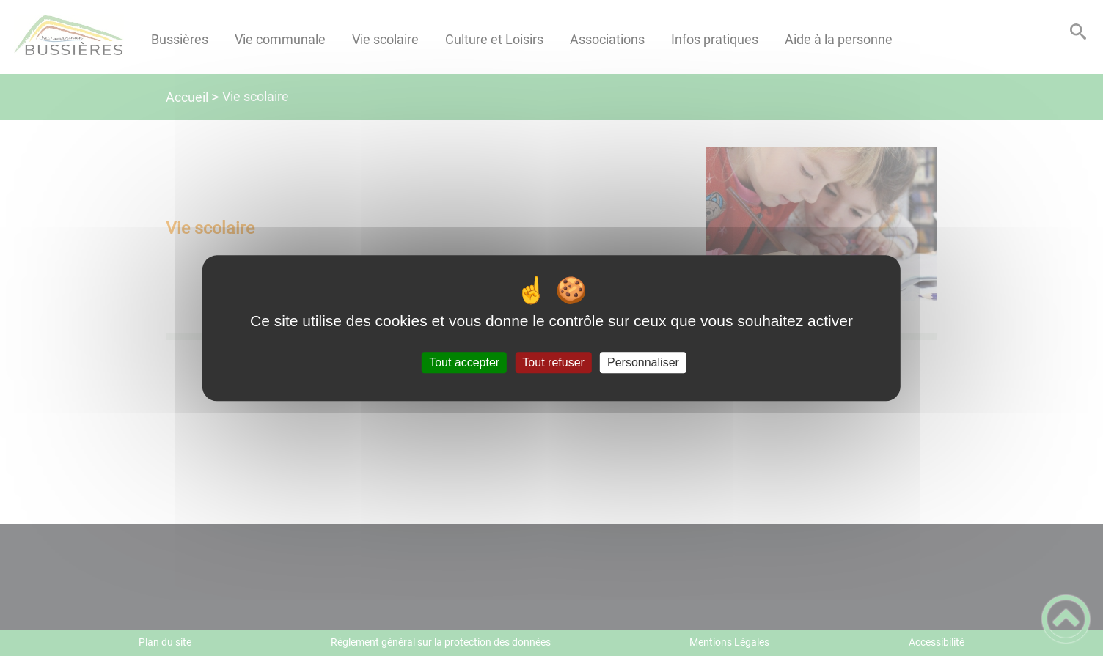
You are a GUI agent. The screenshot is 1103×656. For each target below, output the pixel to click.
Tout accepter (464, 362)
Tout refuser (553, 362)
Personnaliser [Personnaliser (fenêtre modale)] (643, 362)
